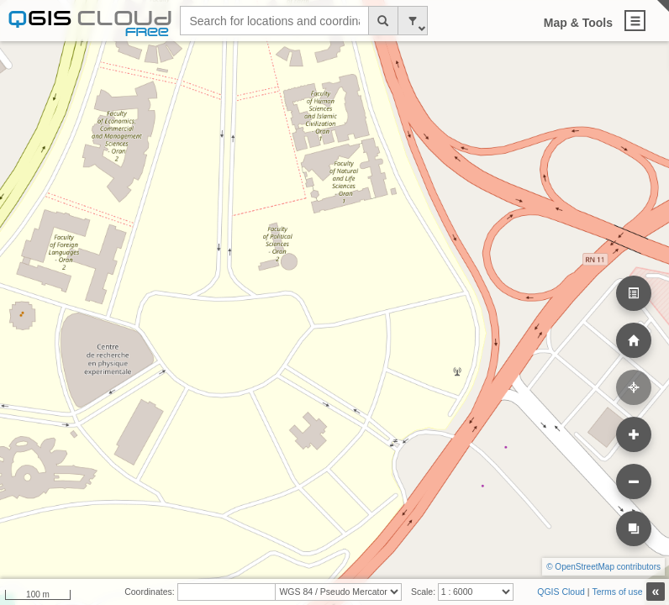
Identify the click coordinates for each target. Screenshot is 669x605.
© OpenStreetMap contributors (603, 566)
